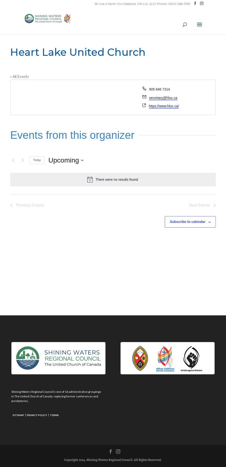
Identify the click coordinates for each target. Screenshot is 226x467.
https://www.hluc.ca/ (164, 106)
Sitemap (18, 415)
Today (37, 160)
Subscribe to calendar (187, 222)
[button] (199, 27)
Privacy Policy (37, 415)
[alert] (113, 179)
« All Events (19, 76)
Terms (54, 415)
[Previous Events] (13, 160)
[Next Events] (23, 160)
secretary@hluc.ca (163, 98)
